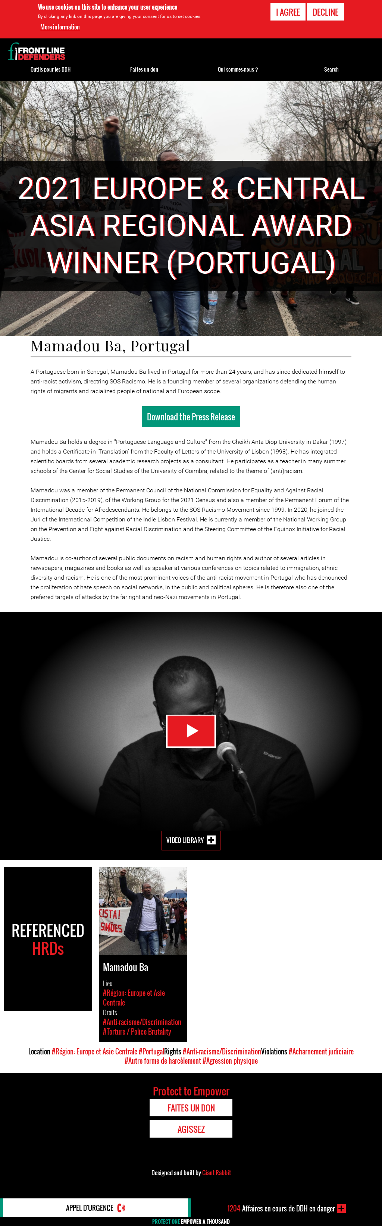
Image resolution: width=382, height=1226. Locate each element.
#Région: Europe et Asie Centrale (94, 1051)
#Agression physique (230, 1061)
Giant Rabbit (216, 1172)
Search (331, 69)
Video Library (185, 840)
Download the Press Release (191, 417)
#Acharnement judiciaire (321, 1051)
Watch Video (191, 731)
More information (60, 26)
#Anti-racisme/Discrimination (222, 1051)
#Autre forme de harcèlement (163, 1061)
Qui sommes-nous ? (238, 69)
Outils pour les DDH (51, 69)
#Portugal (151, 1051)
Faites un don (144, 69)
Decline (325, 12)
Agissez (191, 1129)
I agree (288, 12)
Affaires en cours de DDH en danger (281, 1208)
